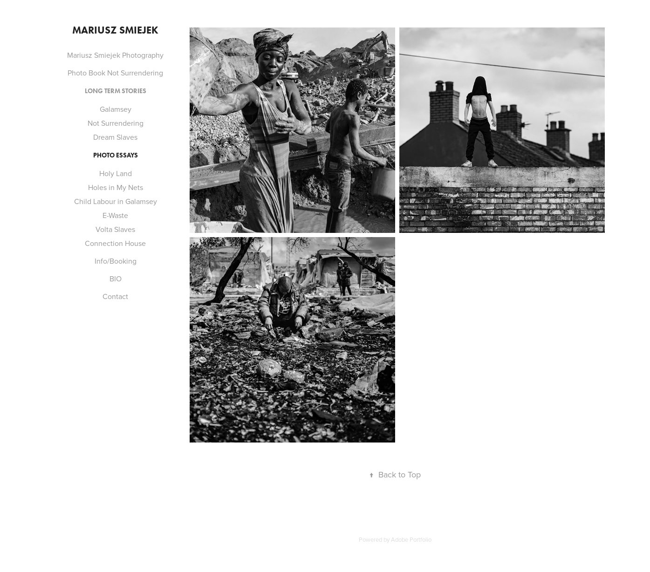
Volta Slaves (115, 229)
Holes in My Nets (115, 187)
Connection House (115, 243)
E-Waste (115, 215)
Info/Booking (116, 261)
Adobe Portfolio (411, 539)
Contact (115, 296)
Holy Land (115, 173)
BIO (115, 278)
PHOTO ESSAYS (115, 155)
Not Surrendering (116, 123)
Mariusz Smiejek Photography (115, 55)
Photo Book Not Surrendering (115, 73)
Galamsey (115, 109)
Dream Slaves (115, 137)
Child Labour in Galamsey (115, 201)
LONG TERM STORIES (115, 91)
